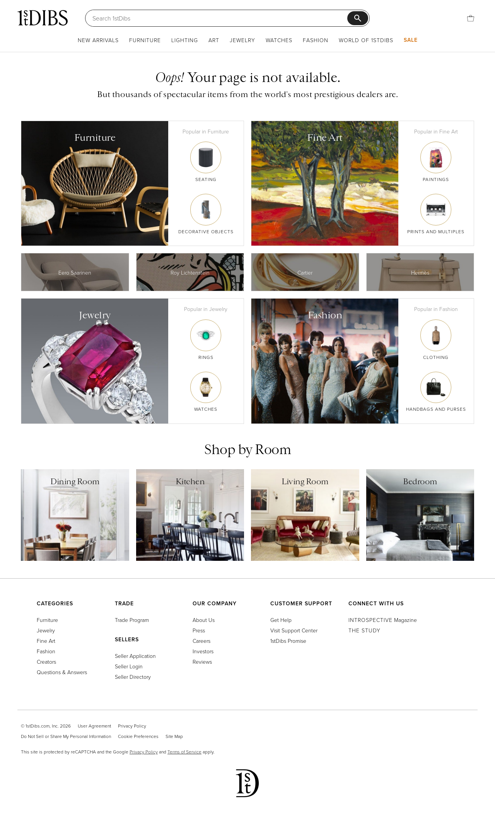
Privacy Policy (132, 726)
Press (199, 630)
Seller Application (135, 655)
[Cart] (470, 18)
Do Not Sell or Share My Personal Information (66, 736)
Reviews (202, 661)
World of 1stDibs (366, 40)
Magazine (382, 619)
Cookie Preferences (138, 736)
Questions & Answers (62, 672)
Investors (203, 651)
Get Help (281, 619)
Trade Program (132, 619)
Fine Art (46, 640)
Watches (279, 40)
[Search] (219, 18)
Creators (46, 661)
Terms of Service (184, 751)
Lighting (184, 40)
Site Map (174, 736)
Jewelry (242, 40)
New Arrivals (98, 40)
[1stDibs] (42, 18)
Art (213, 40)
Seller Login (129, 666)
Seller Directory (133, 676)
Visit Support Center (293, 630)
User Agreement (94, 726)
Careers (201, 640)
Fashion (315, 40)
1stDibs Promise (288, 640)
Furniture (145, 40)
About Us (204, 619)
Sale (411, 40)
